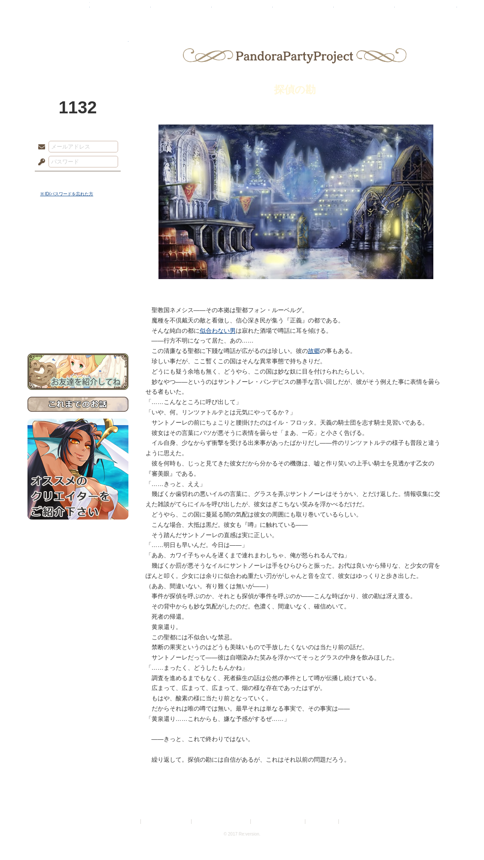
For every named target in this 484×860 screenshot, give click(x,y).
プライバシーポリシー (166, 821)
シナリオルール (77, 277)
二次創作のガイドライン (278, 821)
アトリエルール (77, 288)
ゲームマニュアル (77, 264)
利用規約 (128, 821)
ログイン (57, 179)
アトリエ (242, 10)
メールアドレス (39, 147)
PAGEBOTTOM (462, 836)
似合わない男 (218, 330)
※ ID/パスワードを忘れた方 (67, 193)
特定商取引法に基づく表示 (221, 821)
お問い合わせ (77, 326)
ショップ (364, 10)
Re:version (353, 821)
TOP (58, 10)
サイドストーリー (77, 249)
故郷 (314, 350)
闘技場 (426, 10)
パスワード (39, 162)
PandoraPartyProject (77, 47)
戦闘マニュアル (77, 298)
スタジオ (303, 10)
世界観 (77, 234)
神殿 (120, 10)
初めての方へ (77, 311)
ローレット (181, 10)
